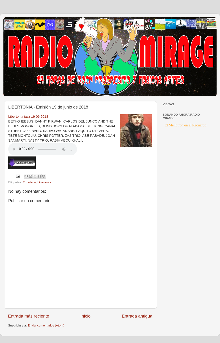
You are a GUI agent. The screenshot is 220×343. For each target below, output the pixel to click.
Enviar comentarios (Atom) (46, 325)
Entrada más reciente (28, 316)
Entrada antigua (137, 316)
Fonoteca (29, 182)
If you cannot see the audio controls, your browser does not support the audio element (42, 149)
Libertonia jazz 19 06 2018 (28, 116)
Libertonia (44, 182)
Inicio (85, 316)
